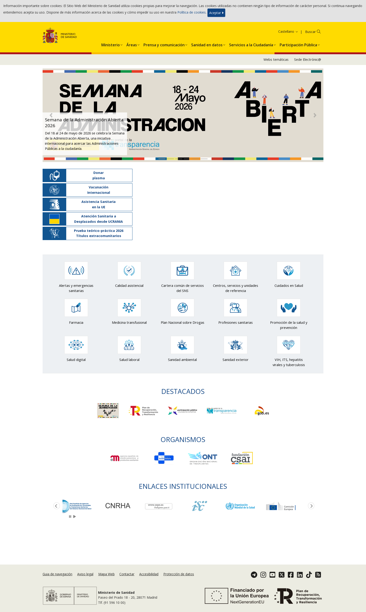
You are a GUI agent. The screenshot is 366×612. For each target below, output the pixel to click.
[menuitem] (110, 44)
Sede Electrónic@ (307, 59)
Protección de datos (178, 574)
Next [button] (310, 506)
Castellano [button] (288, 31)
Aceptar (216, 13)
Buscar (310, 31)
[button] (110, 44)
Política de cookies (191, 12)
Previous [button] (55, 506)
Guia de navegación (57, 574)
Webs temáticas (276, 59)
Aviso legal (85, 574)
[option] (82, 506)
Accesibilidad (148, 574)
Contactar (126, 574)
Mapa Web (106, 574)
